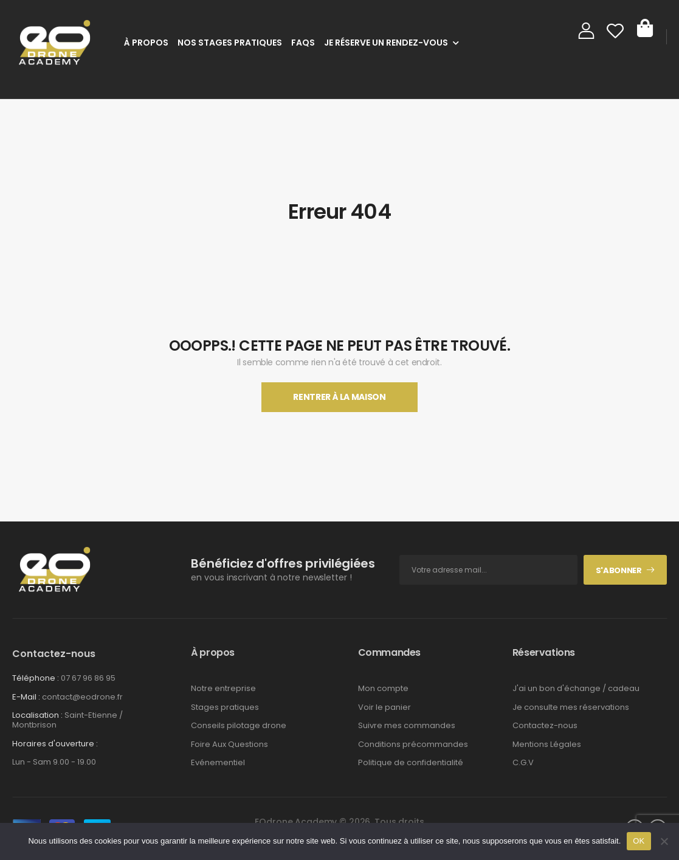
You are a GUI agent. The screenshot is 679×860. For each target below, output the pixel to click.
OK (638, 840)
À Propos (146, 42)
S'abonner (619, 570)
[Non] (664, 841)
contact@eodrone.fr (82, 697)
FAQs (303, 42)
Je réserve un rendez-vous (386, 42)
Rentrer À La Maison (339, 397)
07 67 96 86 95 (88, 678)
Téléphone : (35, 678)
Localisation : (37, 715)
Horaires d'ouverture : (55, 744)
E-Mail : (26, 697)
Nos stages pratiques (230, 42)
